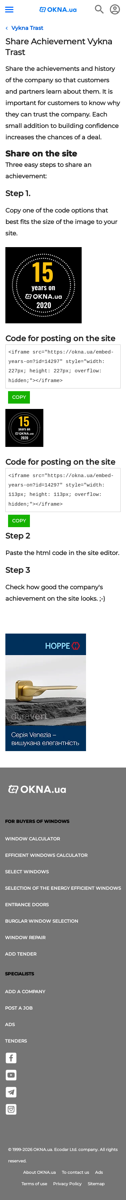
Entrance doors (27, 904)
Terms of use (34, 1183)
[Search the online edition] (99, 9)
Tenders (16, 1041)
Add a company (25, 991)
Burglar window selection (41, 921)
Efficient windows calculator (46, 855)
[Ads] (45, 693)
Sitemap (96, 1183)
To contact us (75, 1172)
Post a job (19, 1008)
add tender (20, 954)
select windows (27, 871)
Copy (19, 397)
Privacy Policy (67, 1183)
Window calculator (32, 838)
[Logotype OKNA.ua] (58, 10)
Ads (10, 1024)
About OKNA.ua (39, 1172)
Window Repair (25, 937)
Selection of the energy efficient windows (63, 888)
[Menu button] (9, 9)
